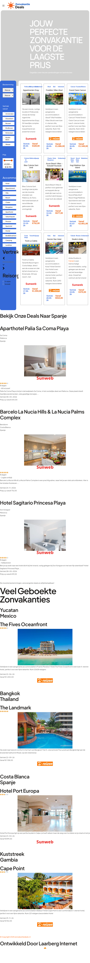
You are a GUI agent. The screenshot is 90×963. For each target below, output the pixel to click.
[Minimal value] (8, 160)
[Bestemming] (8, 90)
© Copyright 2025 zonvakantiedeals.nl (15, 937)
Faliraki (71, 261)
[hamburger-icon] (3, 6)
